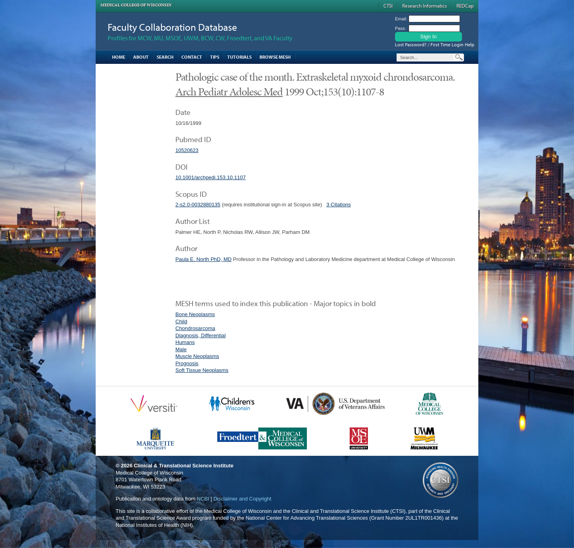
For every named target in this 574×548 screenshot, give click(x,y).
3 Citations (338, 205)
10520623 (187, 150)
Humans (185, 342)
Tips (214, 57)
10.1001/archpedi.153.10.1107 (210, 177)
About (141, 57)
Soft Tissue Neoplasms (201, 370)
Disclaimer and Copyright (242, 499)
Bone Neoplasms (195, 314)
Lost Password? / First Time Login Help (434, 44)
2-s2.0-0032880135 (197, 205)
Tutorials (239, 57)
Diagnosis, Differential (200, 335)
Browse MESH (275, 57)
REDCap (465, 5)
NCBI (203, 499)
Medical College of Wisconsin (135, 5)
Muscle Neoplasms (197, 356)
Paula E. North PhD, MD (203, 259)
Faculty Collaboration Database (172, 27)
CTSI (388, 5)
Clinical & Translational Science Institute (184, 466)
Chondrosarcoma (195, 328)
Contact (191, 57)
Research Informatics (424, 5)
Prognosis (187, 363)
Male (181, 349)
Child (181, 321)
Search (165, 57)
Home (118, 57)
